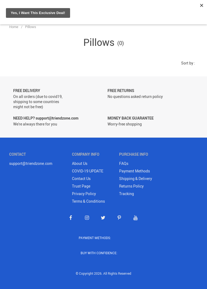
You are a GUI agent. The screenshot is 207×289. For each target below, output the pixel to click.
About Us (79, 163)
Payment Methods (134, 171)
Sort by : (188, 63)
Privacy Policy (84, 193)
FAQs (123, 163)
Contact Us (81, 178)
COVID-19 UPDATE (87, 171)
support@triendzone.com (30, 163)
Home (13, 26)
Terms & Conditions (88, 201)
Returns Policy (131, 186)
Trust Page (81, 186)
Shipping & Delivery (135, 178)
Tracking (126, 193)
